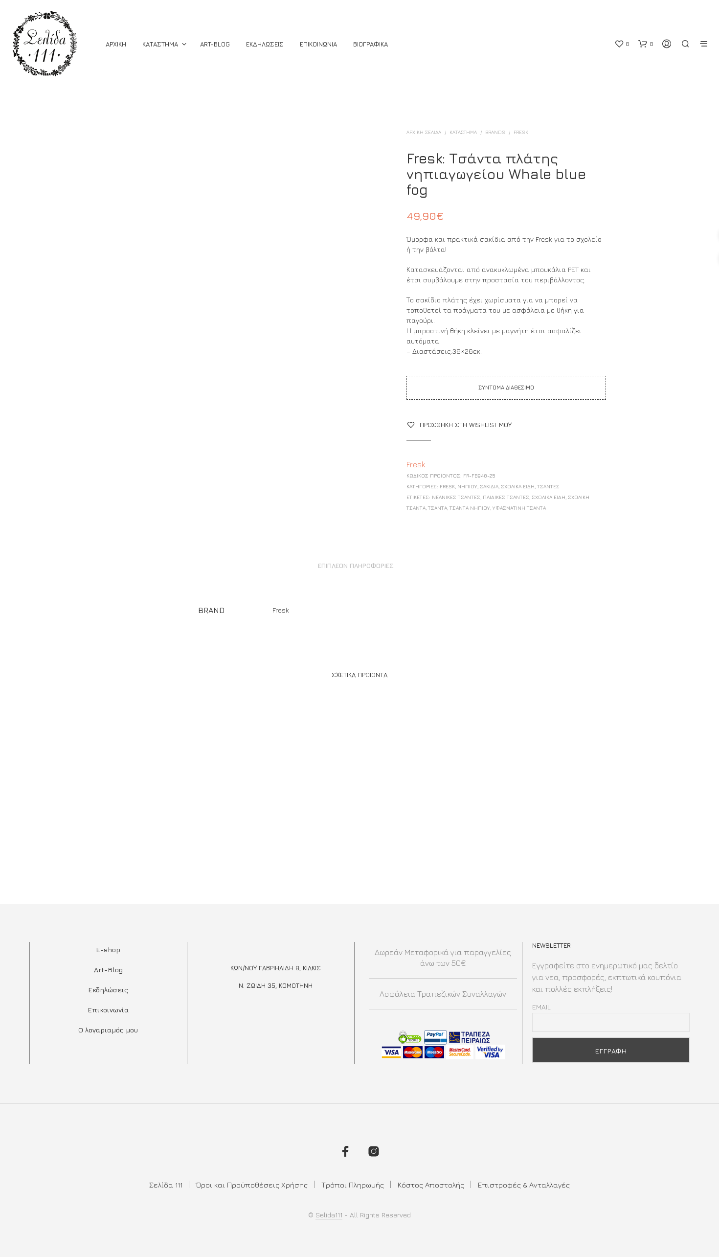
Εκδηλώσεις (108, 989)
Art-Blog (215, 44)
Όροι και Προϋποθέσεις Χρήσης (252, 1185)
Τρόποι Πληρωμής (352, 1185)
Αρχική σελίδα (423, 132)
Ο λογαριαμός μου (108, 1030)
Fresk (521, 132)
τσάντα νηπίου (469, 508)
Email (541, 1007)
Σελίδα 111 (165, 1185)
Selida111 (328, 1215)
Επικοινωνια (318, 44)
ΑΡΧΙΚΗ (116, 44)
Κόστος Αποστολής (431, 1185)
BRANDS (495, 132)
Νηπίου (467, 486)
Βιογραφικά (370, 44)
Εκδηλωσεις (265, 44)
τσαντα (437, 508)
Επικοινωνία (108, 1010)
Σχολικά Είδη (548, 497)
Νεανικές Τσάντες (456, 497)
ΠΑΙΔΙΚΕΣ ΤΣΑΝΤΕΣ (506, 497)
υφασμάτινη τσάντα (519, 508)
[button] (621, 44)
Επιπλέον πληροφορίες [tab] (356, 566)
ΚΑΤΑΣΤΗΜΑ (160, 44)
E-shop (108, 949)
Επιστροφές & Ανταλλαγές (524, 1185)
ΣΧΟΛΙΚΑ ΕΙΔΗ (518, 486)
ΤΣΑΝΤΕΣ (548, 486)
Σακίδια (489, 486)
